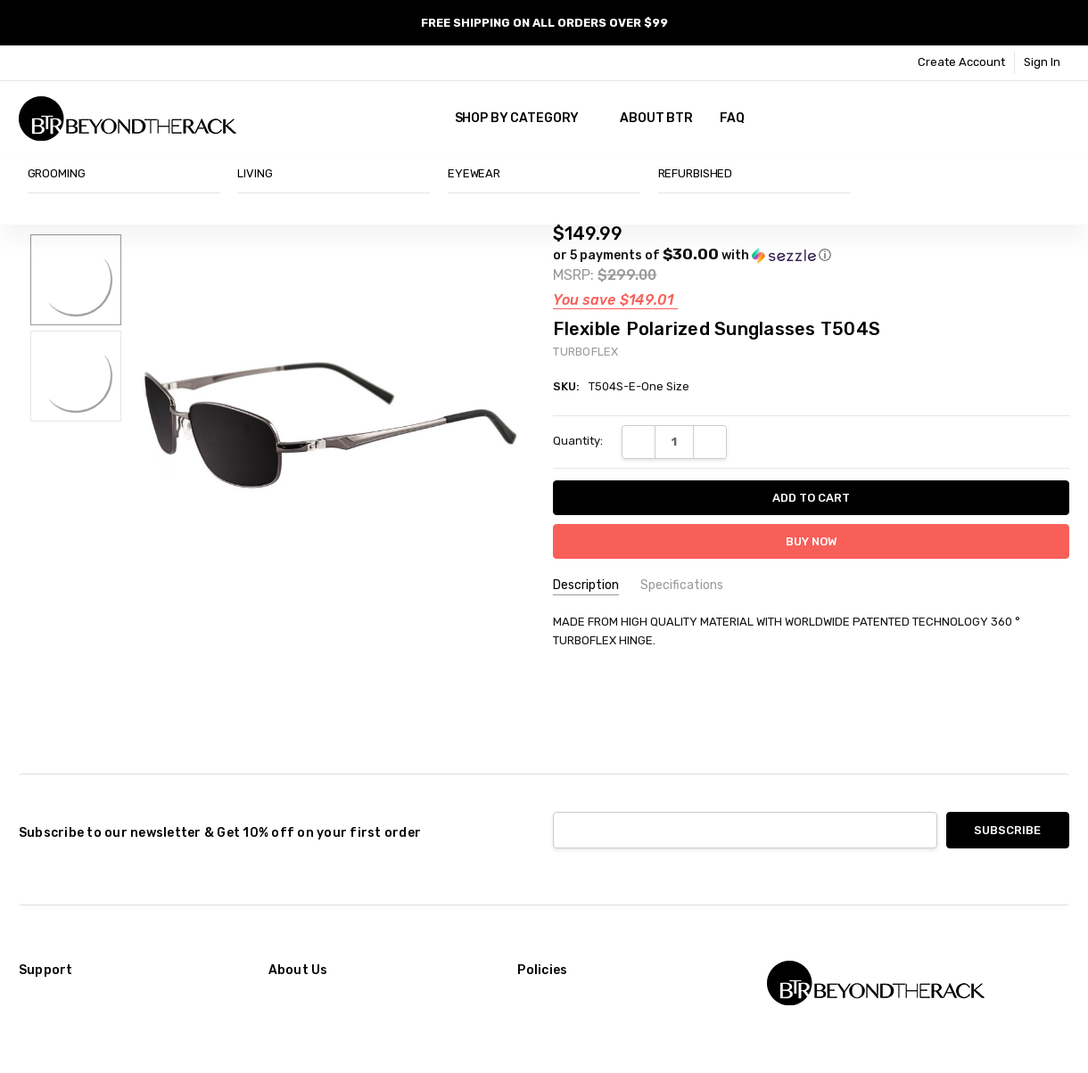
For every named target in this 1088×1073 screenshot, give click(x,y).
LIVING (254, 173)
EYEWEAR (474, 173)
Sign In (1042, 62)
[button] (692, 255)
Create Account (961, 62)
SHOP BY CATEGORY (524, 118)
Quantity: (578, 440)
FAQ (732, 118)
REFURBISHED (695, 173)
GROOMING (57, 173)
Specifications (681, 585)
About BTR (656, 118)
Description (586, 585)
